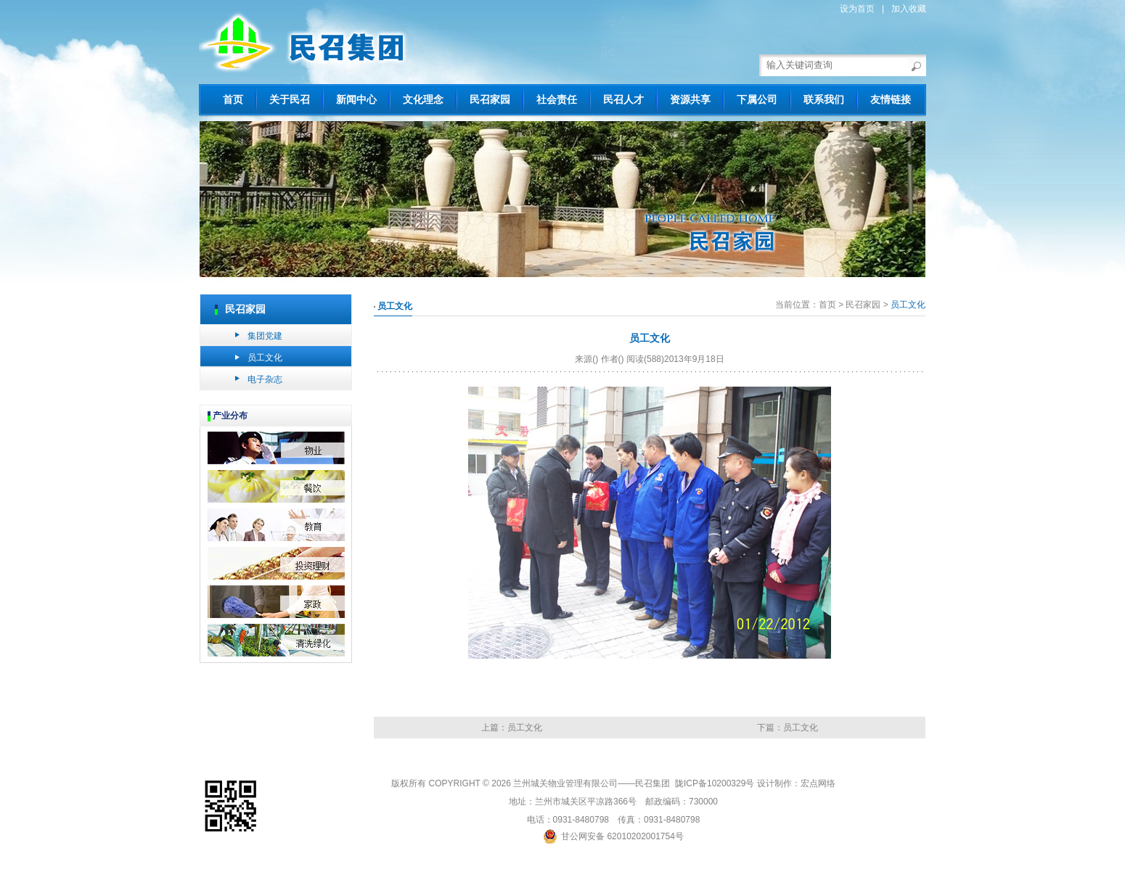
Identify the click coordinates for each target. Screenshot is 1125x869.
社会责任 (556, 99)
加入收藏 (908, 9)
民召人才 (623, 99)
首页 (233, 99)
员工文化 (265, 358)
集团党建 (265, 336)
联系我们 (823, 99)
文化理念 (423, 99)
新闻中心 (356, 99)
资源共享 (690, 99)
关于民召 (289, 99)
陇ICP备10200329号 (714, 783)
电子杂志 (265, 379)
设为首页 (857, 9)
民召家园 (490, 99)
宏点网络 (818, 783)
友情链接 (890, 99)
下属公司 (757, 99)
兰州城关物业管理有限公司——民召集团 (592, 783)
